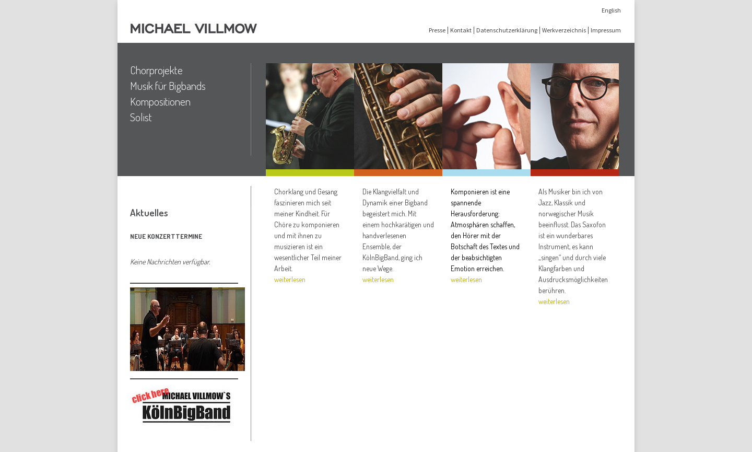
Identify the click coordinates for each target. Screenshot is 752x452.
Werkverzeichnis (564, 30)
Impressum (606, 30)
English (611, 10)
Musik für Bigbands (168, 85)
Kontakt (461, 30)
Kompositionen (160, 101)
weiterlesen (290, 279)
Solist (141, 117)
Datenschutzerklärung (506, 30)
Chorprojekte (156, 70)
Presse (437, 30)
